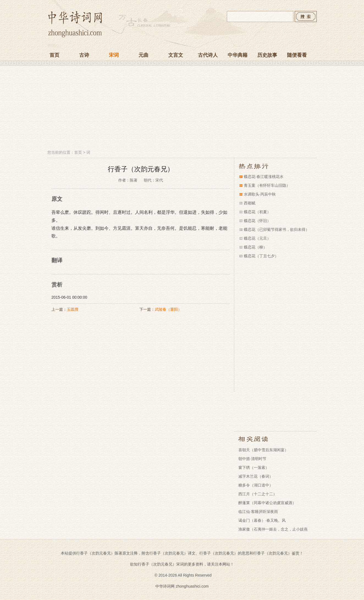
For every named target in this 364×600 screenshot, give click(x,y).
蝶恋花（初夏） (257, 212)
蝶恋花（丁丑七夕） (261, 256)
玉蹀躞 (72, 309)
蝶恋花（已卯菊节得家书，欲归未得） (276, 229)
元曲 (143, 55)
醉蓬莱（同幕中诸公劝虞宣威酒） (267, 503)
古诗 (84, 55)
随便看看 (297, 55)
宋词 (114, 55)
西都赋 (249, 203)
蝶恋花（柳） (255, 247)
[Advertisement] (182, 108)
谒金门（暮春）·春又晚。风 (262, 520)
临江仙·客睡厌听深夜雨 (258, 511)
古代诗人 (208, 55)
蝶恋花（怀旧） (257, 220)
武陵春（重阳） (168, 309)
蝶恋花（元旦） (257, 238)
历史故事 (267, 55)
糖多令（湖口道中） (255, 485)
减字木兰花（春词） (255, 476)
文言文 (175, 55)
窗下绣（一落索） (253, 467)
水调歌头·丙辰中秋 (260, 194)
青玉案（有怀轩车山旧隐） (267, 185)
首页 (54, 55)
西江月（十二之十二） (257, 494)
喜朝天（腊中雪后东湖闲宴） (263, 450)
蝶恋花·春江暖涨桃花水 (263, 176)
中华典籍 (237, 55)
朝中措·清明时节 (252, 458)
